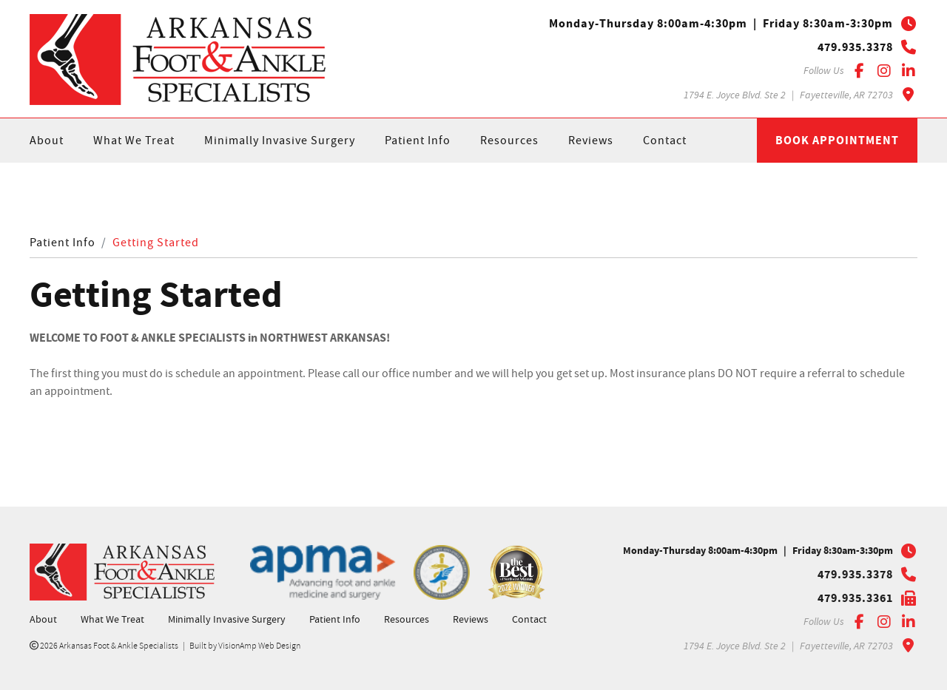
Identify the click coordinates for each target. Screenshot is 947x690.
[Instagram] (883, 71)
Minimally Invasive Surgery (279, 140)
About (47, 140)
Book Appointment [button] (837, 140)
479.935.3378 (855, 47)
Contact (665, 140)
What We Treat (134, 140)
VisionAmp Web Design (259, 646)
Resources (509, 140)
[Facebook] (859, 71)
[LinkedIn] (908, 71)
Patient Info (418, 140)
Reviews (590, 140)
